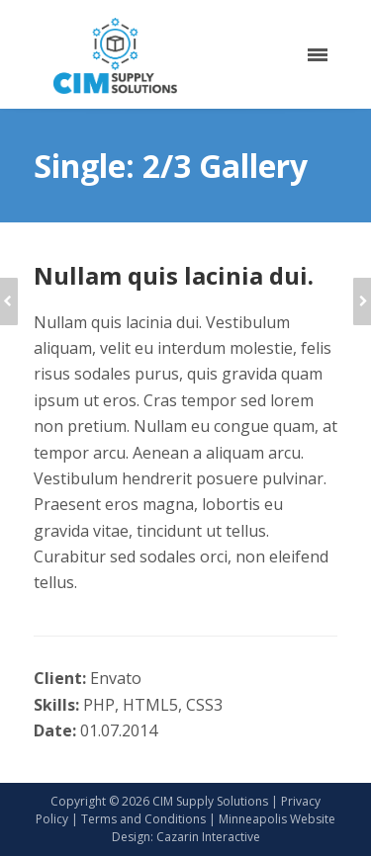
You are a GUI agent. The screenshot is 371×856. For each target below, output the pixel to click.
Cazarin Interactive (208, 836)
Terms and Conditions (143, 819)
